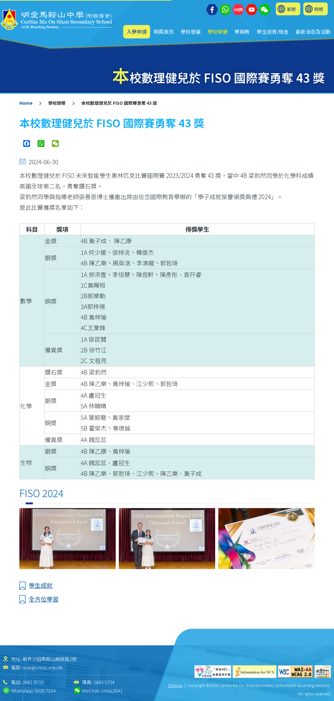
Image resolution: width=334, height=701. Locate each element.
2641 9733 (33, 682)
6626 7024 (45, 690)
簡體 (318, 9)
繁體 (291, 9)
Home (26, 103)
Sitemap (175, 685)
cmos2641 (112, 690)
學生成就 (41, 585)
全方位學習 (43, 599)
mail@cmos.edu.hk (43, 667)
